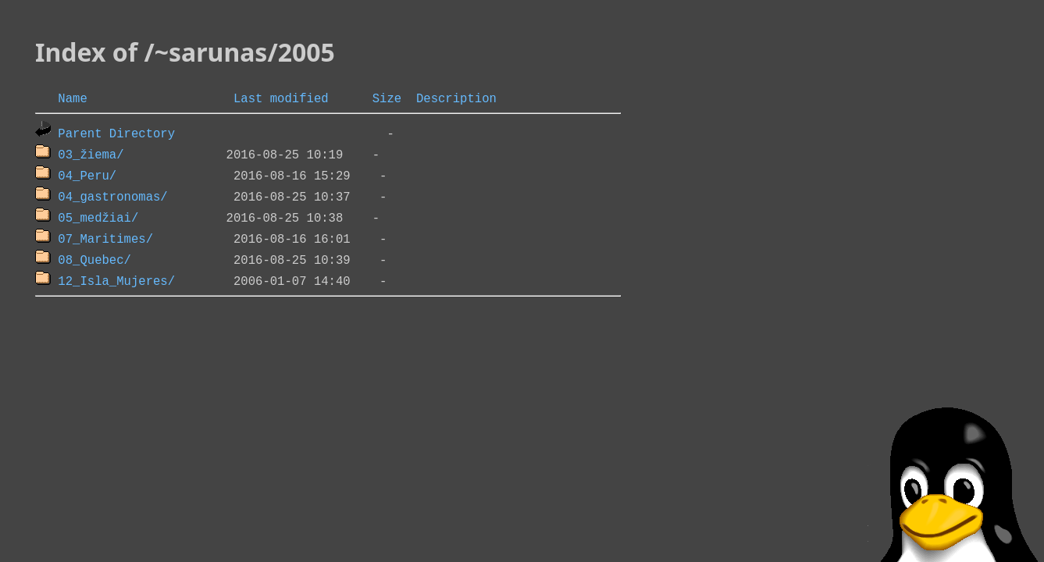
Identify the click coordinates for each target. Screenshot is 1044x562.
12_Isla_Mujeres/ (116, 280)
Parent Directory (116, 132)
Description (456, 97)
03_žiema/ (90, 153)
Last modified (281, 97)
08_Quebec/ (94, 259)
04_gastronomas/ (112, 196)
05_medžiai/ (98, 217)
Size (386, 97)
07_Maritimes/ (105, 238)
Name (72, 97)
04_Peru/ (87, 174)
